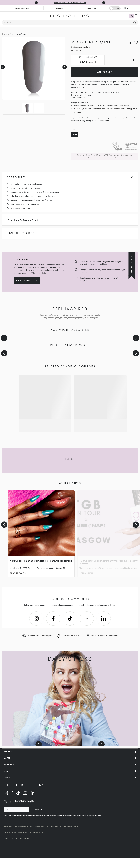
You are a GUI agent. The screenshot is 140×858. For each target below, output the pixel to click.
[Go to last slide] (36, 2)
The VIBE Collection (111, 155)
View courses (23, 280)
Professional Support (70, 220)
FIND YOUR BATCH (22, 8)
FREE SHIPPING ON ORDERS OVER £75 (70, 3)
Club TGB (59, 8)
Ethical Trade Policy (10, 832)
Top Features (70, 177)
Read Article (18, 573)
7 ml (75, 134)
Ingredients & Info (70, 233)
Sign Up (38, 809)
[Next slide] (103, 2)
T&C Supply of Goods (36, 832)
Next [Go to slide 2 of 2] (64, 66)
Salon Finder (91, 8)
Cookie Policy (22, 832)
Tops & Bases (127, 118)
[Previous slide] (4, 338)
